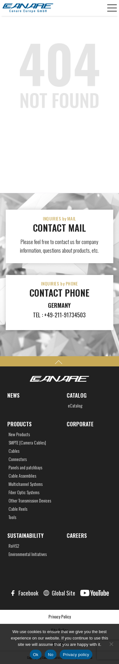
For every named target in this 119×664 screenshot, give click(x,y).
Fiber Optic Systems (24, 492)
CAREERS (77, 535)
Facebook (28, 593)
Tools (12, 517)
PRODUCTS (19, 424)
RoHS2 (14, 546)
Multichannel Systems (26, 484)
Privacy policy (76, 654)
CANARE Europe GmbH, (28, 8)
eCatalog (75, 405)
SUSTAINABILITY (25, 535)
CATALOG (77, 395)
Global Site (63, 593)
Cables (14, 451)
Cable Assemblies (22, 475)
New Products (19, 434)
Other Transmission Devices (30, 500)
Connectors (18, 459)
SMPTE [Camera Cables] (27, 442)
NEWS (13, 395)
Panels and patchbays (25, 467)
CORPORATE (80, 424)
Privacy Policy (60, 616)
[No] (111, 644)
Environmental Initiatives (28, 554)
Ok (35, 654)
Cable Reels (18, 509)
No (50, 654)
